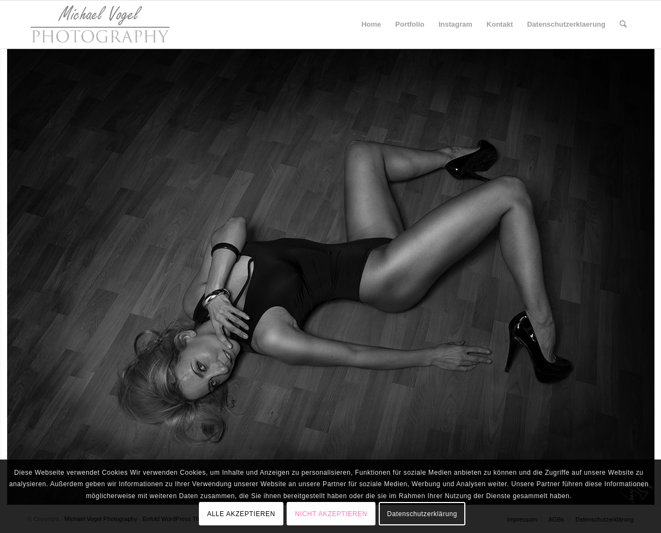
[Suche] (623, 24)
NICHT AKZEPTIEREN (331, 514)
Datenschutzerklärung (422, 514)
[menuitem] (371, 24)
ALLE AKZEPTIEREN (241, 514)
